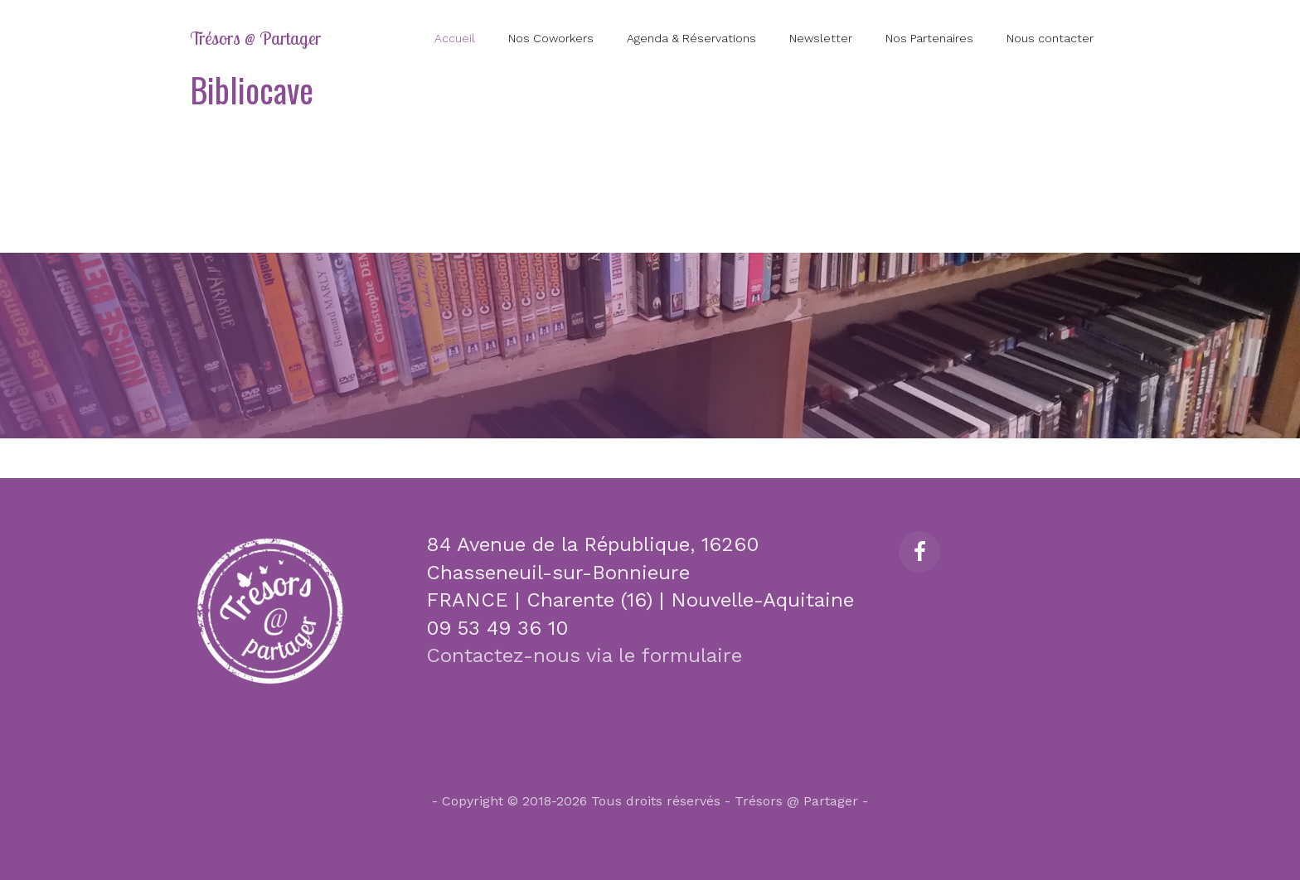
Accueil (454, 38)
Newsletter (820, 38)
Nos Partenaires (929, 38)
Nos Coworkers (551, 38)
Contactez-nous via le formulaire (584, 655)
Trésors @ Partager (255, 38)
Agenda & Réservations (691, 38)
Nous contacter (1050, 38)
